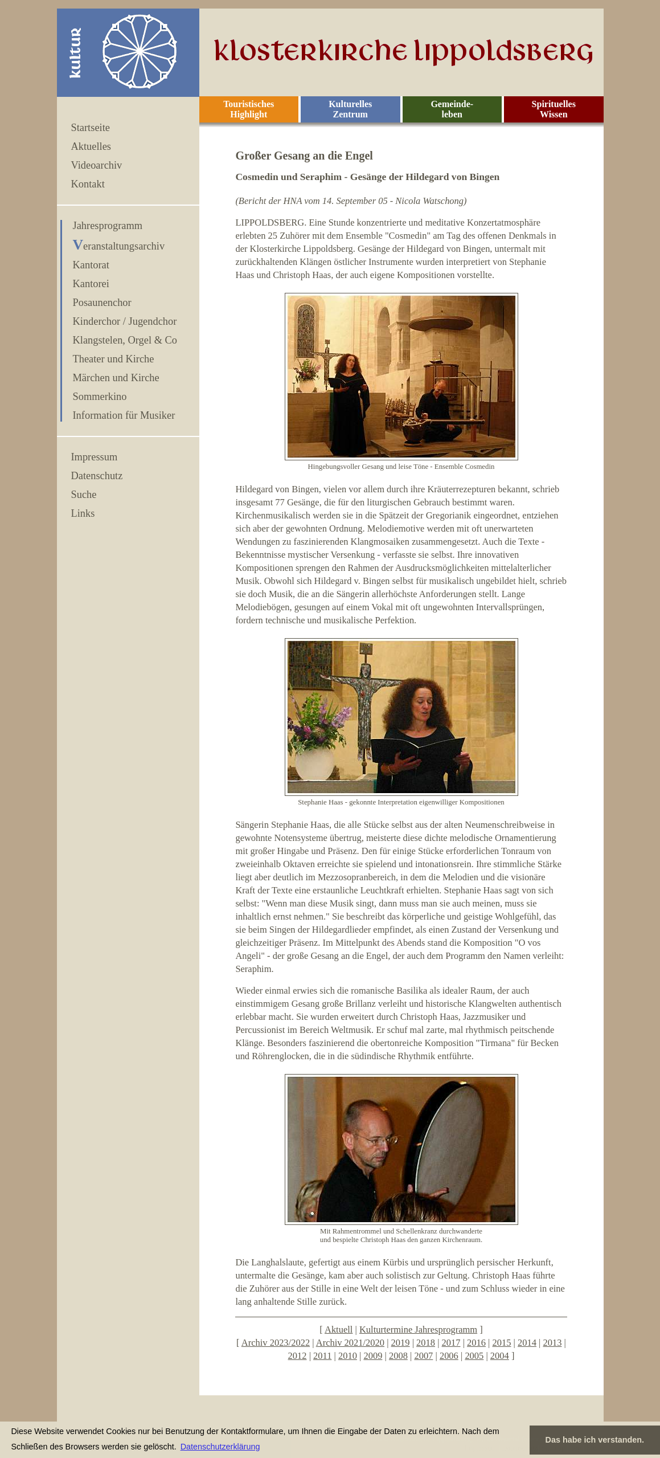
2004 (499, 1355)
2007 (423, 1355)
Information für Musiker (124, 415)
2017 (451, 1342)
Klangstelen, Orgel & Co (125, 340)
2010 (347, 1355)
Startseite (90, 127)
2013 (552, 1342)
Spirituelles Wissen (554, 109)
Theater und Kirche (113, 359)
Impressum (94, 457)
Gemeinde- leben (452, 109)
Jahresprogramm (108, 225)
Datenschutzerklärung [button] (220, 1446)
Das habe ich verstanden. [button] (595, 1439)
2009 (372, 1355)
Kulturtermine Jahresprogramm (418, 1329)
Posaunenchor (102, 302)
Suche (84, 494)
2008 (398, 1355)
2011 (322, 1355)
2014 (527, 1342)
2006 (449, 1355)
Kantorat (91, 265)
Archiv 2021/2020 (350, 1342)
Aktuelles (91, 146)
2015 (502, 1342)
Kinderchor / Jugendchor (125, 321)
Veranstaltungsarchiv (119, 246)
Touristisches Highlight (248, 109)
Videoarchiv (96, 165)
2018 (425, 1342)
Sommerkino (100, 396)
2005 (474, 1355)
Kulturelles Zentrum (350, 109)
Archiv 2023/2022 (275, 1342)
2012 (297, 1355)
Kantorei (91, 283)
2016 (476, 1342)
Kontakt (88, 184)
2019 (400, 1342)
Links (83, 513)
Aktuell (338, 1329)
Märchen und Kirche (116, 377)
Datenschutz (97, 475)
